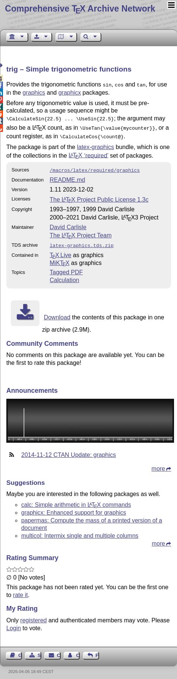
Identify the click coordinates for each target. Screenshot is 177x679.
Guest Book (20, 651)
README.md (67, 176)
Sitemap (39, 651)
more (158, 464)
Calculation (64, 275)
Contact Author (78, 651)
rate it (20, 590)
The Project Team (80, 231)
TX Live (60, 250)
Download (57, 313)
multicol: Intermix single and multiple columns (79, 531)
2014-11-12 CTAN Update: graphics (68, 450)
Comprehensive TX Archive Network (80, 8)
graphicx (70, 92)
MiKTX (59, 258)
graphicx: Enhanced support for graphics (73, 508)
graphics (34, 92)
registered (33, 616)
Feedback (97, 651)
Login (13, 623)
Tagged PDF (66, 268)
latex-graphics (95, 144)
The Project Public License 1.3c (99, 196)
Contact (59, 651)
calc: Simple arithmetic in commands (76, 500)
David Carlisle (68, 223)
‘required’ (88, 152)
